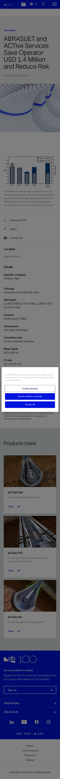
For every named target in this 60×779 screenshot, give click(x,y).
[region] (30, 389)
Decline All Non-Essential (30, 396)
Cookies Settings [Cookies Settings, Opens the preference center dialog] (30, 388)
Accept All (30, 405)
